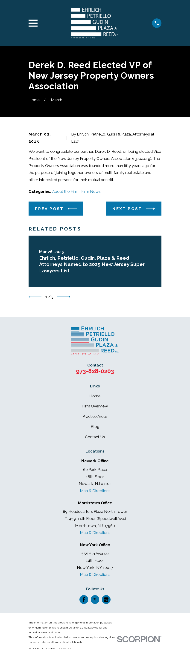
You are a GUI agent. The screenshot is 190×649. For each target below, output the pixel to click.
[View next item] (63, 296)
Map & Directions (95, 490)
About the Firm (65, 191)
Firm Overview (95, 406)
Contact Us (95, 437)
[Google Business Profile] (106, 599)
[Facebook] (84, 599)
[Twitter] (95, 599)
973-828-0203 (95, 371)
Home (95, 396)
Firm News (91, 191)
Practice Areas (95, 416)
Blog (95, 426)
